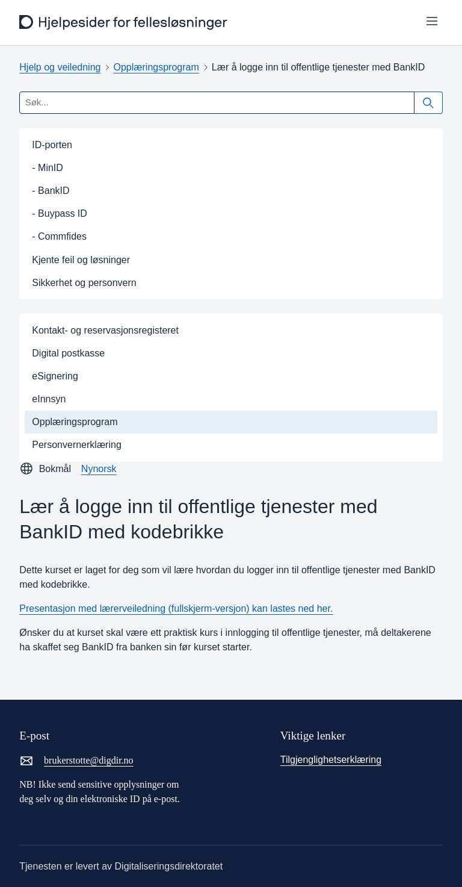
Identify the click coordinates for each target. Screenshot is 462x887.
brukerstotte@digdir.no (76, 760)
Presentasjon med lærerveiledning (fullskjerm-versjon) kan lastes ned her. (176, 608)
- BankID (50, 190)
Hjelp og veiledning (59, 67)
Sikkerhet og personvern (84, 283)
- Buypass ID (59, 213)
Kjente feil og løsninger (81, 260)
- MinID (47, 168)
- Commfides (59, 236)
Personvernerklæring (77, 445)
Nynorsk (99, 469)
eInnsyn (49, 399)
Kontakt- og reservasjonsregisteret (105, 330)
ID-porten (52, 145)
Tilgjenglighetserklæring (330, 760)
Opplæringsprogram (156, 67)
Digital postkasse (68, 353)
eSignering (55, 376)
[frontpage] (124, 22)
